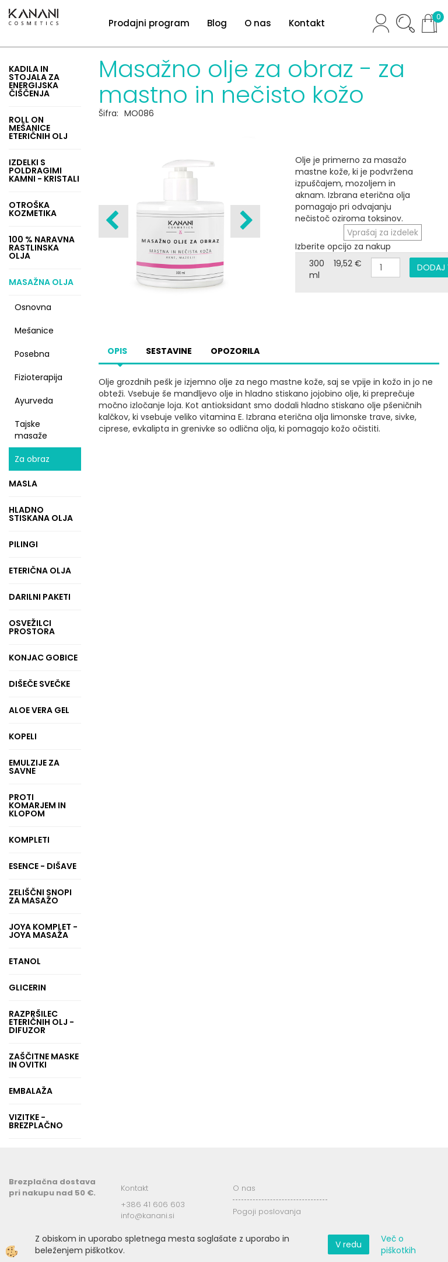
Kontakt (307, 23)
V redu (348, 1244)
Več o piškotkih (398, 1244)
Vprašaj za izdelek (382, 232)
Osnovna (33, 307)
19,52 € (348, 263)
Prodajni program (149, 23)
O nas (257, 23)
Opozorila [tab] (235, 351)
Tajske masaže (31, 429)
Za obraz (32, 459)
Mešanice (34, 330)
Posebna (32, 354)
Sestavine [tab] (169, 351)
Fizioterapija (38, 377)
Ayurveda (34, 400)
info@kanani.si (147, 1215)
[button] (245, 221)
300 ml (316, 269)
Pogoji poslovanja (267, 1211)
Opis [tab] (117, 351)
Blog (217, 23)
